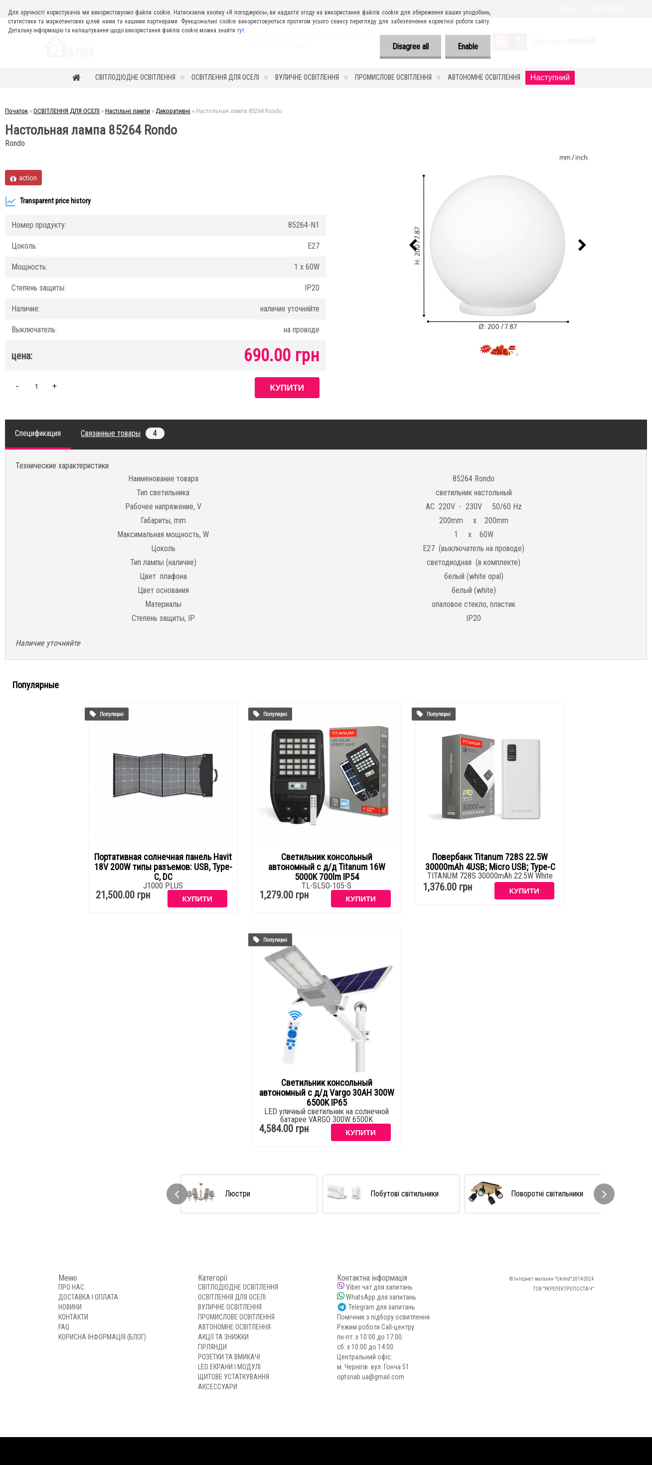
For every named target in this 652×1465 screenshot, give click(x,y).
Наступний (550, 77)
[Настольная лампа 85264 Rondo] (498, 245)
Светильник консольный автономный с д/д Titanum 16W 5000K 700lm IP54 (326, 867)
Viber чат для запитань (379, 1287)
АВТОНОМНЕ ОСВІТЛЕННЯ (484, 77)
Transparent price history (48, 201)
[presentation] (413, 245)
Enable (468, 46)
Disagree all (410, 46)
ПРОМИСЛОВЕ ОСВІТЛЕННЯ (393, 77)
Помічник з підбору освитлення (383, 1317)
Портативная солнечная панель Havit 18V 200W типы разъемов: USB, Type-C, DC (163, 867)
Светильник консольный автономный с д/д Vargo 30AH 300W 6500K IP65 (326, 1093)
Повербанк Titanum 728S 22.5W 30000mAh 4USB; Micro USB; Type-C (490, 862)
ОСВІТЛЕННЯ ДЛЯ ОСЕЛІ (225, 77)
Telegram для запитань (381, 1307)
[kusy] (36, 386)
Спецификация (38, 433)
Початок (16, 111)
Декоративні (173, 111)
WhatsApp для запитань (381, 1297)
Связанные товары (122, 433)
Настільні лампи (127, 111)
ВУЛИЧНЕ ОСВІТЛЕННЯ (307, 77)
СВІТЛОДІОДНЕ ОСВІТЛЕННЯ (135, 77)
